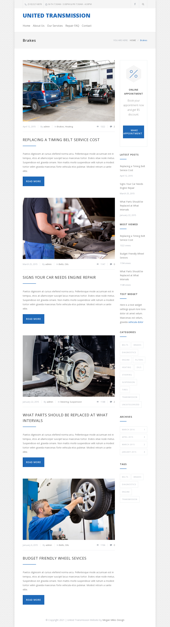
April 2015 (133, 437)
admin (46, 126)
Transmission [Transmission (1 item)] (129, 499)
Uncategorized (130, 404)
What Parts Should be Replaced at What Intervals (131, 205)
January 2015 (133, 452)
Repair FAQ (72, 25)
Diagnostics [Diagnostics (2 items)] (129, 484)
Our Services (55, 25)
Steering (64, 401)
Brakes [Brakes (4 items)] (137, 477)
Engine (126, 360)
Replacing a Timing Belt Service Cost (61, 139)
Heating (69, 126)
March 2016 (133, 429)
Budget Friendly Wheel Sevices (54, 558)
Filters (139, 360)
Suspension (76, 401)
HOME (133, 40)
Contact (86, 25)
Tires (125, 389)
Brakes (60, 126)
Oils (67, 264)
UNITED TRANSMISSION (56, 15)
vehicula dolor (135, 322)
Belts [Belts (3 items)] (125, 477)
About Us (38, 25)
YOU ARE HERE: (120, 40)
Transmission (129, 397)
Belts (61, 264)
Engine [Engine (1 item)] (126, 492)
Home (26, 25)
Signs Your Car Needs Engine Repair (59, 277)
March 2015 (133, 444)
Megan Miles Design (113, 620)
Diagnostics (129, 352)
